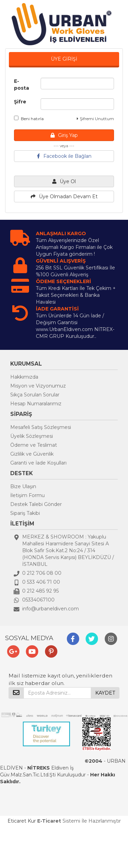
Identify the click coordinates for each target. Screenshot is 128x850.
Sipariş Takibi (25, 513)
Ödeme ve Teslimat (33, 445)
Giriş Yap (64, 135)
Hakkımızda (24, 377)
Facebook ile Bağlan (64, 156)
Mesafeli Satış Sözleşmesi (40, 427)
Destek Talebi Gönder (36, 504)
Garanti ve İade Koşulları (38, 463)
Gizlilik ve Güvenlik (32, 454)
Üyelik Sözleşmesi (31, 436)
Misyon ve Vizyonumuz (38, 386)
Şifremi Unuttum (95, 118)
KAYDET (105, 693)
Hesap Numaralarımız (35, 404)
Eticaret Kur (22, 821)
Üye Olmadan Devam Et (64, 196)
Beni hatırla (29, 118)
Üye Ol (64, 181)
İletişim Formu (27, 495)
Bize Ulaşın (23, 486)
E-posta (21, 84)
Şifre (20, 102)
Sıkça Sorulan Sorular (34, 395)
